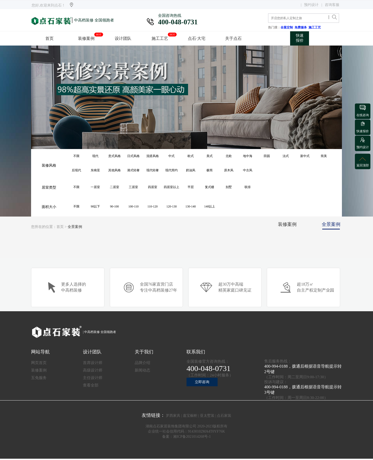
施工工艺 (315, 27)
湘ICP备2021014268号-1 (192, 437)
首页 (60, 227)
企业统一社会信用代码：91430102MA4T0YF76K (186, 431)
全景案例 (75, 227)
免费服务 (302, 27)
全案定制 (288, 27)
